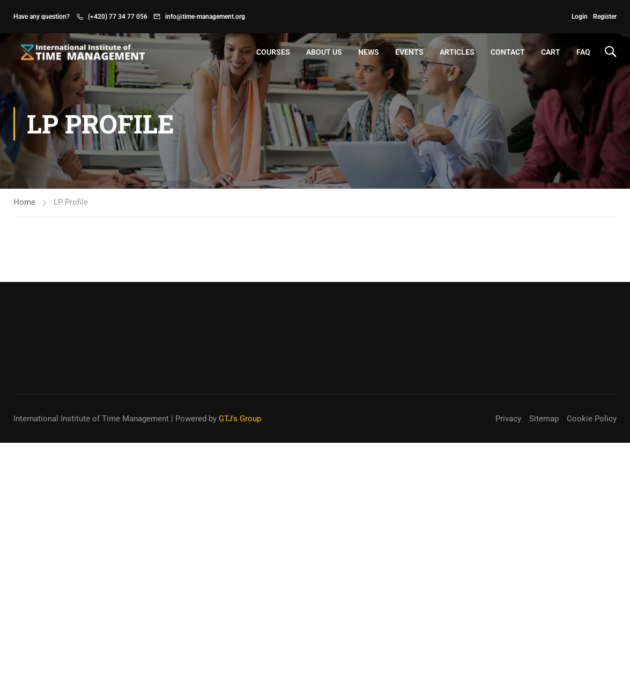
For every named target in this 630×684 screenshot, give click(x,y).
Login (580, 16)
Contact (508, 52)
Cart (550, 52)
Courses (273, 52)
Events (409, 52)
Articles (457, 52)
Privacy (508, 418)
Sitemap (544, 418)
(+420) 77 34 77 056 (117, 16)
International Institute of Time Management (91, 418)
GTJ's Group (240, 418)
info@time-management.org (205, 16)
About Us (324, 52)
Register (605, 16)
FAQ (583, 52)
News (368, 52)
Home (24, 202)
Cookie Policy (592, 418)
